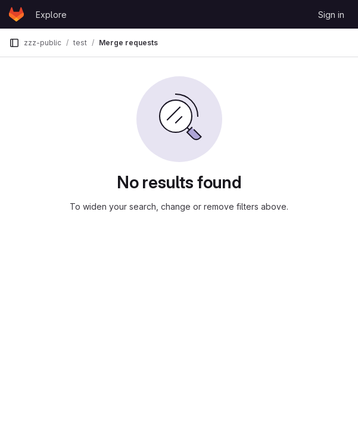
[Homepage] (16, 14)
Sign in (331, 15)
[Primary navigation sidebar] (14, 42)
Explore (51, 15)
